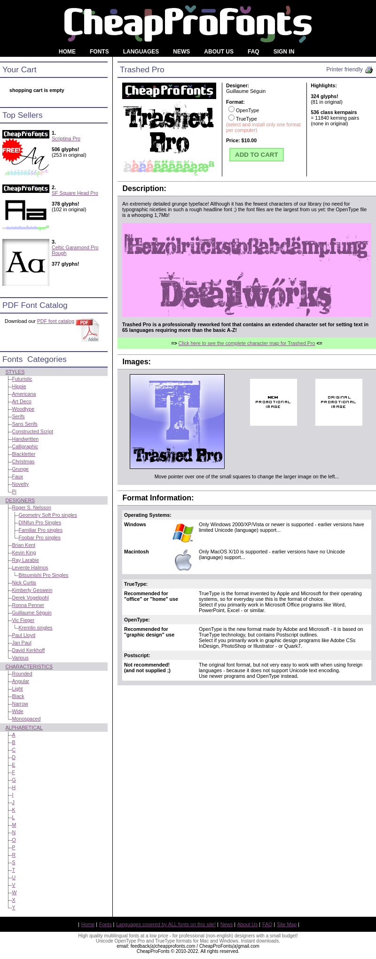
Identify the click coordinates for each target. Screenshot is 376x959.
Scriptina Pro (66, 138)
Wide (17, 711)
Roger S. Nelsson (31, 507)
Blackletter (23, 454)
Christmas (23, 461)
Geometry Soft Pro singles (47, 515)
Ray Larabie (25, 560)
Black (18, 696)
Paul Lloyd (23, 635)
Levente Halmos (30, 567)
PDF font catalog (55, 321)
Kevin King (24, 552)
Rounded (22, 673)
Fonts (105, 924)
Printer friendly (350, 69)
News (226, 924)
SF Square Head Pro (75, 193)
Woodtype (23, 409)
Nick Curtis (24, 582)
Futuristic (22, 379)
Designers (20, 500)
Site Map (287, 924)
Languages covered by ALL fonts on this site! (166, 924)
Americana (24, 394)
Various (20, 657)
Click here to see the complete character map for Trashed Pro (247, 343)
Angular (20, 681)
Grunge (20, 469)
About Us (247, 924)
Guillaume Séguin (31, 612)
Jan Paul (21, 642)
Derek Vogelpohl (30, 597)
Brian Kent (23, 545)
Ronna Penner (28, 605)
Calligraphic (25, 446)
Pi (14, 491)
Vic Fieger (23, 620)
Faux (17, 476)
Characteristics (29, 666)
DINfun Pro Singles (39, 522)
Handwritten (25, 439)
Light (17, 688)
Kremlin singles (35, 627)
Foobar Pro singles (39, 537)
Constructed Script (32, 431)
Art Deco (21, 401)
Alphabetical (23, 727)
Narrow (20, 703)
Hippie (19, 386)
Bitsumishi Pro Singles (43, 575)
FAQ (267, 924)
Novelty (20, 484)
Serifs (18, 416)
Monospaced (26, 718)
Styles (14, 372)
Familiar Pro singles (40, 530)
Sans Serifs (25, 424)
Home (87, 924)
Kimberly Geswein (32, 590)
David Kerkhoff (28, 650)
